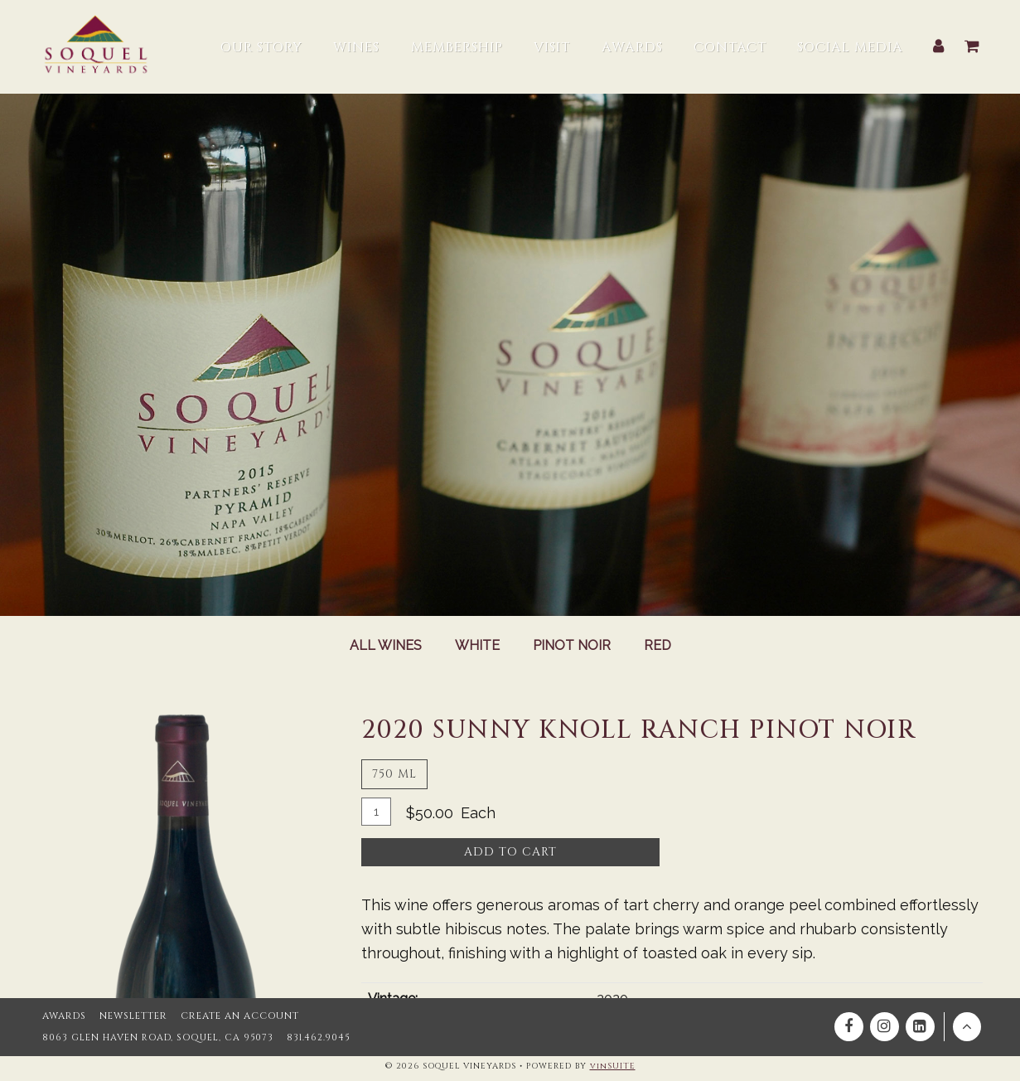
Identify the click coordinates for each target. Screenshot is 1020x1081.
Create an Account (237, 1012)
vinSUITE (613, 1066)
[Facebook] (848, 1023)
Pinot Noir (572, 646)
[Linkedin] (920, 1023)
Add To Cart (510, 852)
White (476, 646)
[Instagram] (884, 1023)
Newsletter (132, 1012)
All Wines (384, 646)
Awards (63, 1012)
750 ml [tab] (394, 774)
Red (658, 646)
